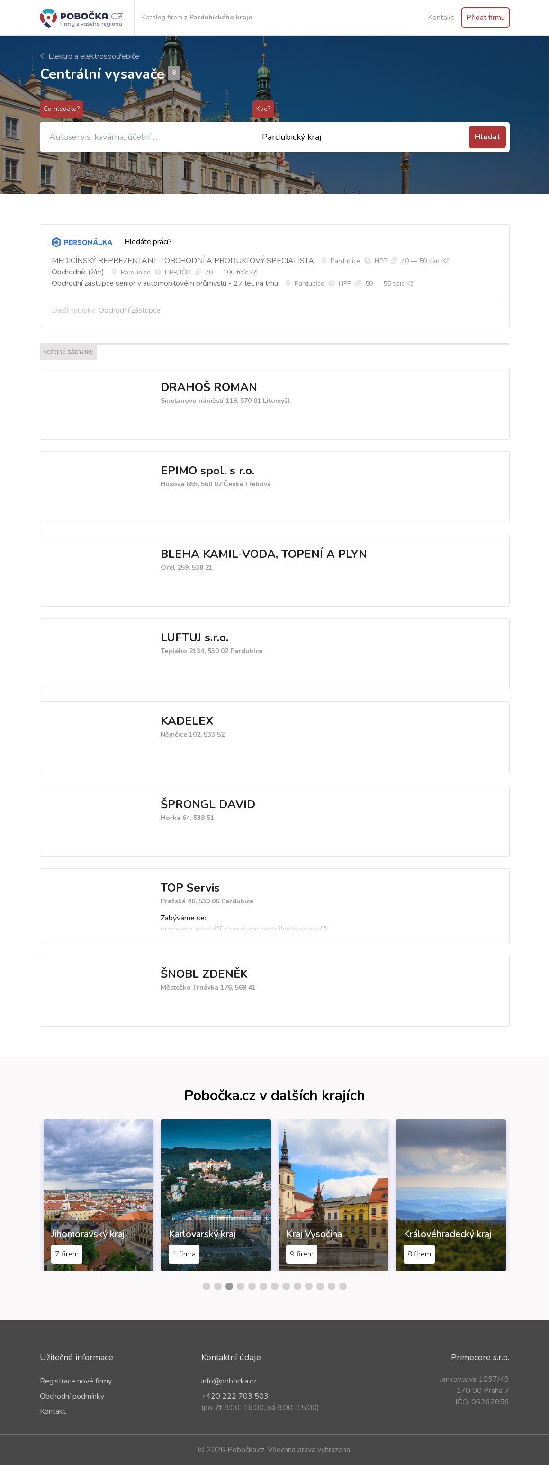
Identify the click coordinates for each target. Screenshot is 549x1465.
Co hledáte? (62, 108)
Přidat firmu (485, 17)
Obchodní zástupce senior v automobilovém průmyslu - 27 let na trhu (165, 283)
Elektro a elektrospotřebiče (89, 56)
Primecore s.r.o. (480, 1357)
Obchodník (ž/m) (78, 272)
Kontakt (441, 17)
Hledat (487, 137)
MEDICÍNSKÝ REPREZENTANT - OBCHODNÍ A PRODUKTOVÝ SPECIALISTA (183, 260)
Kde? (263, 108)
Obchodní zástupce (130, 310)
